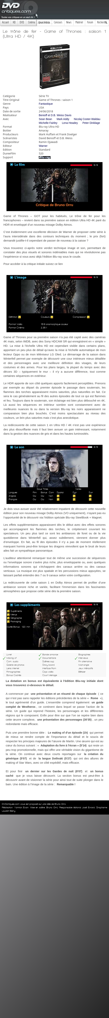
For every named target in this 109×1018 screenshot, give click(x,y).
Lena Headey (70, 122)
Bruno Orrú (52, 807)
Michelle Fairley (48, 122)
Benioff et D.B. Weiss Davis (55, 115)
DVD (22, 22)
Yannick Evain (21, 807)
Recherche (102, 22)
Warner (43, 145)
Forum (90, 22)
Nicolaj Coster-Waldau (87, 119)
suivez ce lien (54, 263)
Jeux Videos (44, 22)
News (68, 22)
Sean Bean (45, 119)
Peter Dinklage (91, 122)
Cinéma (31, 22)
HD (14, 22)
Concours (58, 22)
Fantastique (46, 103)
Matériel (79, 22)
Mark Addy (63, 119)
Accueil (5, 22)
